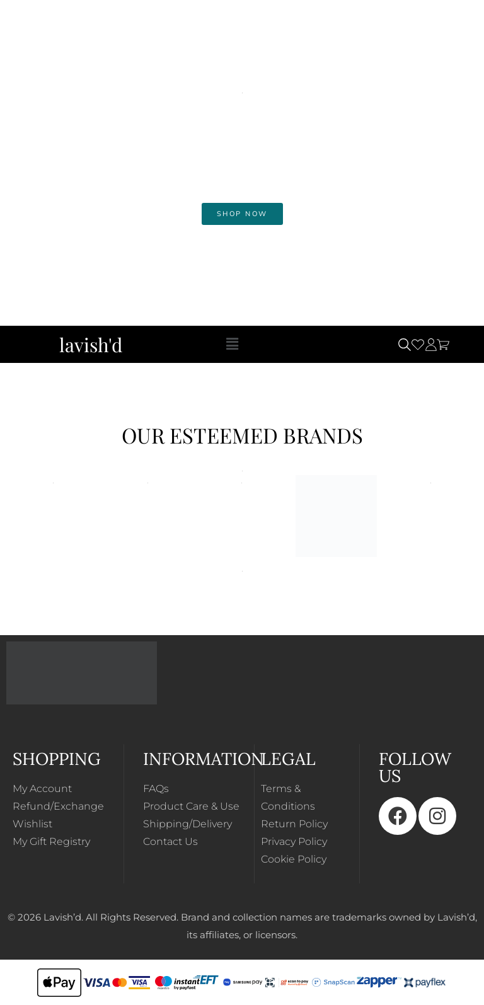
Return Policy (294, 824)
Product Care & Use (191, 806)
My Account (42, 789)
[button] (232, 344)
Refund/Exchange (58, 806)
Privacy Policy (294, 841)
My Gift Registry (51, 841)
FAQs (156, 789)
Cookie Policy (293, 859)
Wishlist (32, 824)
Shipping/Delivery (187, 824)
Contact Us (170, 841)
